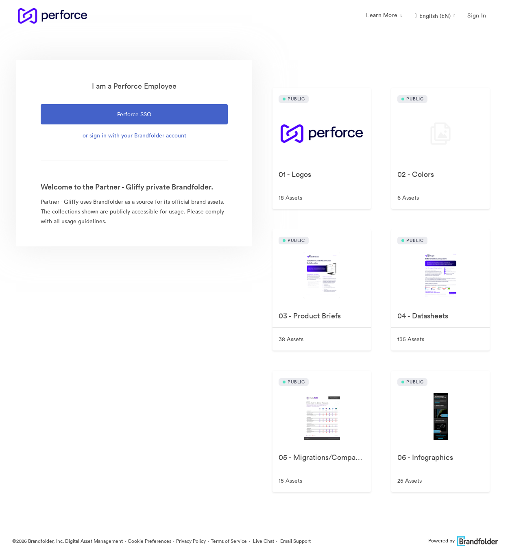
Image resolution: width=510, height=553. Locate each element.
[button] (434, 16)
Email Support (295, 541)
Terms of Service (229, 541)
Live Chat (263, 541)
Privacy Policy (191, 541)
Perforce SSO (134, 114)
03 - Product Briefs (310, 315)
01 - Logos (295, 174)
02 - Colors (415, 174)
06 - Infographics (425, 457)
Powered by (463, 540)
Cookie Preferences (149, 541)
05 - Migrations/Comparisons (325, 457)
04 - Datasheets (422, 315)
